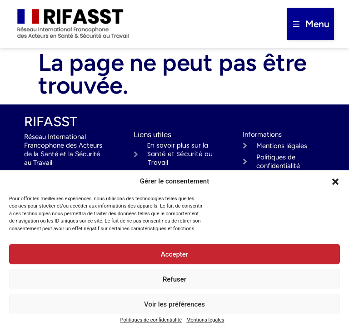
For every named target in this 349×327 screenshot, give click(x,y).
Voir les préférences (174, 304)
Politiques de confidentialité (151, 320)
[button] (335, 181)
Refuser (174, 279)
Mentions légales (205, 320)
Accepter (174, 254)
